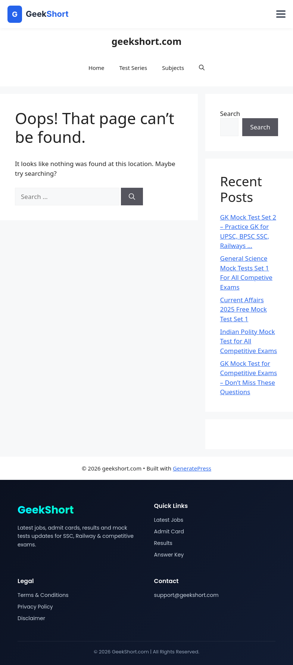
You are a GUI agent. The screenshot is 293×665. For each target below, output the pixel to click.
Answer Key (169, 554)
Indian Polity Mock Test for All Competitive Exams (248, 341)
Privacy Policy (35, 606)
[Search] (132, 197)
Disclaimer (31, 618)
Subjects (173, 67)
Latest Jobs (169, 520)
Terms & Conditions (43, 595)
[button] (201, 67)
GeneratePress (192, 468)
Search (230, 113)
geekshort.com (147, 41)
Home (96, 67)
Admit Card (169, 531)
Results (163, 543)
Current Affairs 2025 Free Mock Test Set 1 (243, 309)
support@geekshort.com (186, 595)
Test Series (133, 67)
